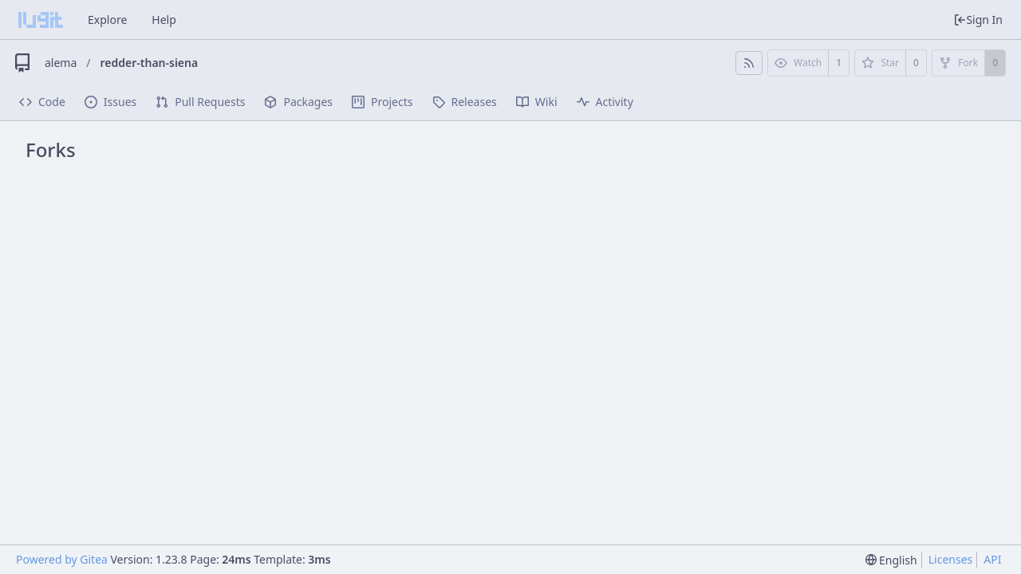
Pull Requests (200, 101)
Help (164, 19)
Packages (298, 101)
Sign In (978, 19)
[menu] (891, 560)
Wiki (537, 101)
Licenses (950, 559)
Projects (382, 101)
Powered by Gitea (62, 559)
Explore (107, 19)
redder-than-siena (150, 62)
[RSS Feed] (749, 63)
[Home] (40, 20)
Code (42, 101)
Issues (110, 101)
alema (61, 62)
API (992, 559)
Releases (464, 101)
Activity (605, 101)
